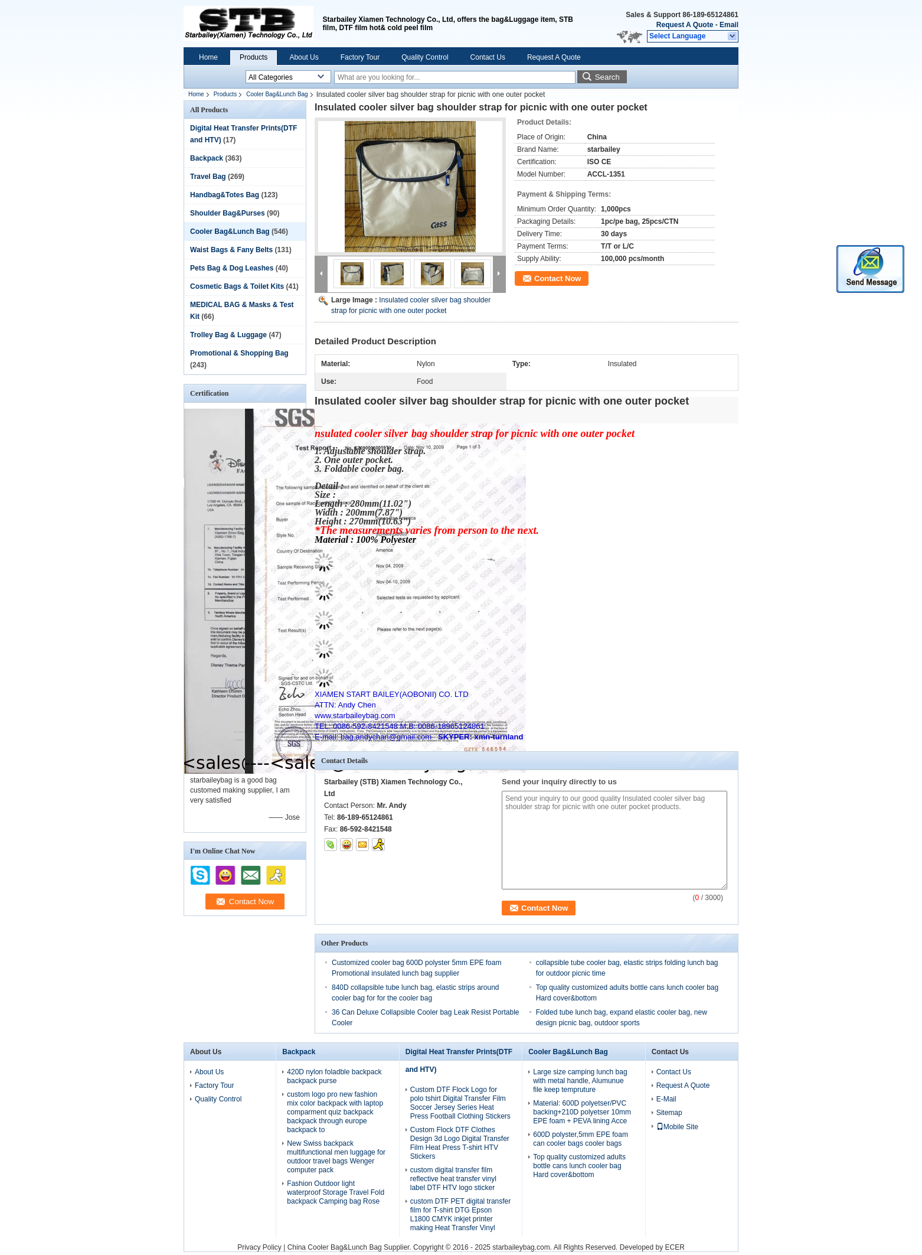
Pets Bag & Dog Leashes (231, 268)
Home (208, 57)
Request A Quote (684, 25)
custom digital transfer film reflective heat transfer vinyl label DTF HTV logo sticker (453, 1179)
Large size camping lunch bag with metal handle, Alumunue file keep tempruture (580, 1081)
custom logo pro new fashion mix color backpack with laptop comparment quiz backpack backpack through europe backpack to (335, 1112)
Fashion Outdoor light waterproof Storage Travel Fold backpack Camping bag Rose (335, 1192)
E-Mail (666, 1099)
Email (729, 25)
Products (253, 57)
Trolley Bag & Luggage (228, 335)
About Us (303, 57)
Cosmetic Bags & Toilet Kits (237, 286)
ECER (675, 1247)
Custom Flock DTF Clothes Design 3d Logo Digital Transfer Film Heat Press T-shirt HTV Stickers (459, 1143)
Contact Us (487, 57)
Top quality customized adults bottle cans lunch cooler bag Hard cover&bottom (579, 1166)
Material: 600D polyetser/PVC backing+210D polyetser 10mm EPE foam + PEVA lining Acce (582, 1112)
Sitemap (669, 1113)
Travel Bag (208, 176)
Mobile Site (677, 1127)
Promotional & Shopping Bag (239, 353)
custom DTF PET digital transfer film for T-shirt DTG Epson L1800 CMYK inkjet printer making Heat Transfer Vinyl (460, 1214)
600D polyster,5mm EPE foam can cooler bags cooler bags (580, 1139)
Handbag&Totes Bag (224, 195)
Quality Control (424, 57)
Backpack (206, 158)
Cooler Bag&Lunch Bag (277, 94)
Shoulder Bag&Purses (227, 213)
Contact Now (557, 278)
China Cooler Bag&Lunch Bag (334, 1247)
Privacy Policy (259, 1247)
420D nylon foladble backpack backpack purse (334, 1076)
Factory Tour (360, 57)
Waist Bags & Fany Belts (231, 250)
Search (607, 77)
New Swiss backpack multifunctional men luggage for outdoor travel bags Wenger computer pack (336, 1156)
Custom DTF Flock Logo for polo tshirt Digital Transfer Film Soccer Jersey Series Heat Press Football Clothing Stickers (460, 1103)
